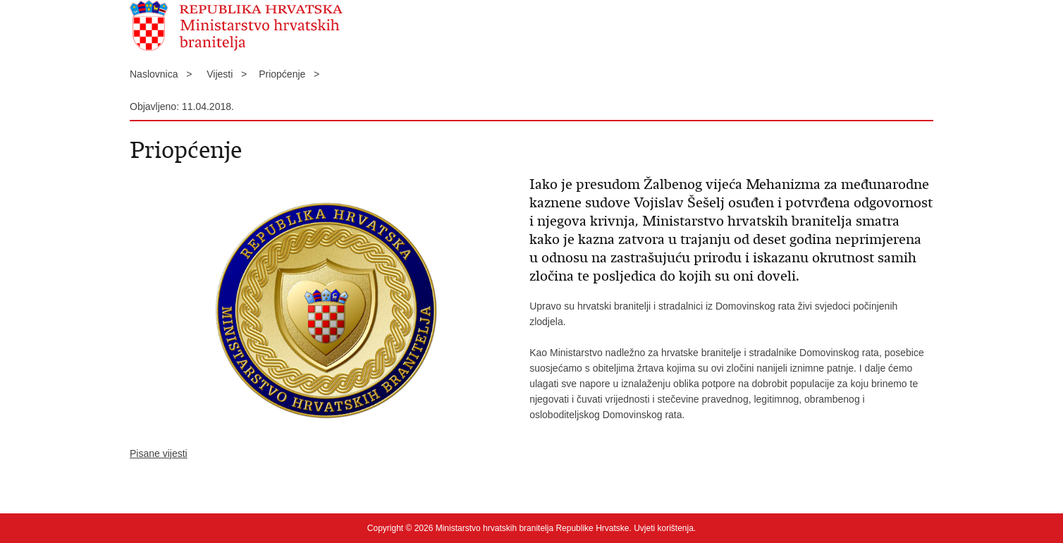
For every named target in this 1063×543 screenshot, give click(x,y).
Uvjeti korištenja (664, 528)
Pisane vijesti (159, 453)
